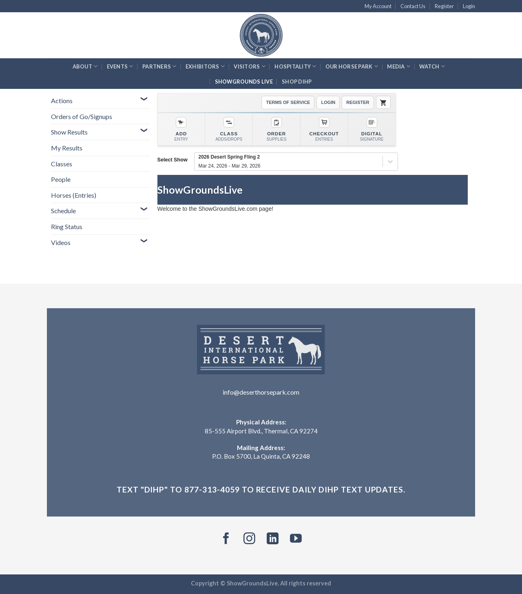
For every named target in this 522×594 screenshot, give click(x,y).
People (61, 179)
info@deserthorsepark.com (261, 392)
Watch (432, 66)
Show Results (69, 132)
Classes (61, 164)
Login (469, 6)
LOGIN (328, 102)
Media (398, 66)
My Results (66, 148)
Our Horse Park (351, 66)
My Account (378, 6)
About (85, 66)
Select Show (172, 160)
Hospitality (295, 66)
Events (120, 66)
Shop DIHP (297, 81)
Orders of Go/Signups (81, 116)
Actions (62, 100)
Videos (61, 242)
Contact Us (412, 6)
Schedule (63, 210)
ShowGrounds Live (244, 81)
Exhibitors (205, 66)
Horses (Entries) (73, 195)
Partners (159, 66)
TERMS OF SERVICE (288, 102)
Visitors (249, 66)
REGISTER (357, 102)
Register (444, 6)
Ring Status (66, 226)
